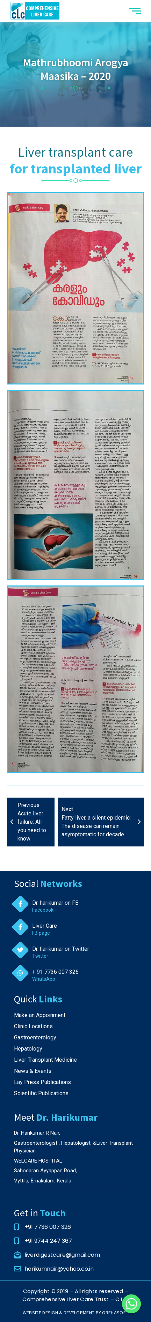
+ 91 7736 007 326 (55, 972)
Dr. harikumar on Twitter (60, 949)
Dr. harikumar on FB (55, 902)
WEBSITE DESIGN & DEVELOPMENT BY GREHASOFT (75, 1312)
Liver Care (44, 926)
